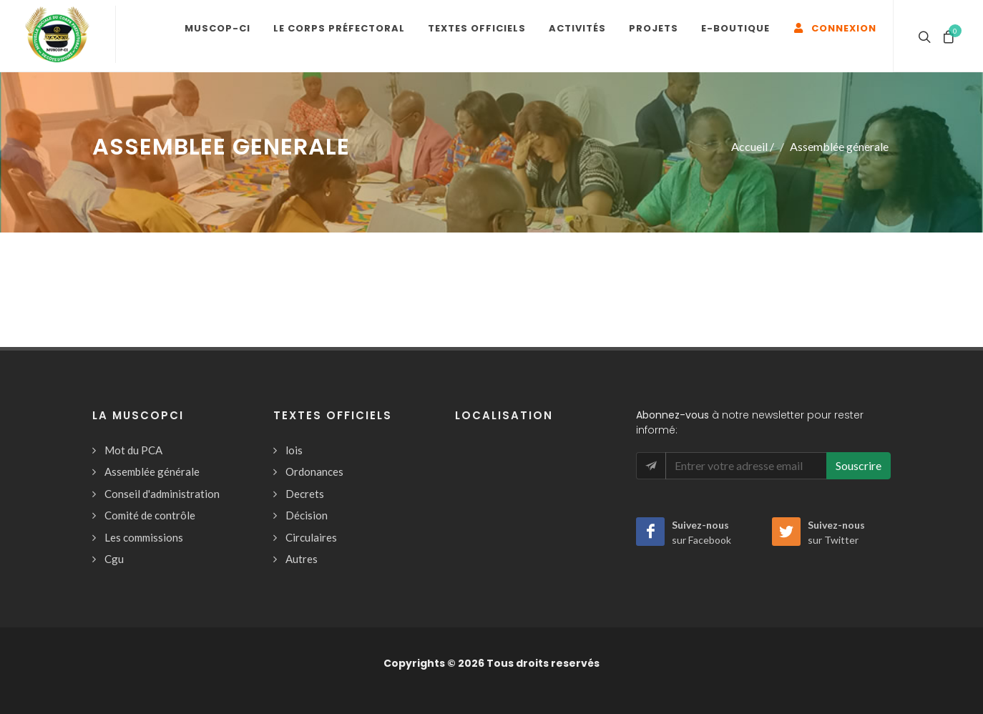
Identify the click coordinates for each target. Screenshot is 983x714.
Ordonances (314, 471)
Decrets (304, 493)
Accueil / (752, 146)
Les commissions (143, 537)
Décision (306, 515)
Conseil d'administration (162, 493)
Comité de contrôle (149, 515)
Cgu (114, 558)
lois (294, 450)
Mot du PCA (133, 450)
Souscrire (858, 465)
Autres (301, 558)
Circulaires (311, 537)
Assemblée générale (152, 471)
